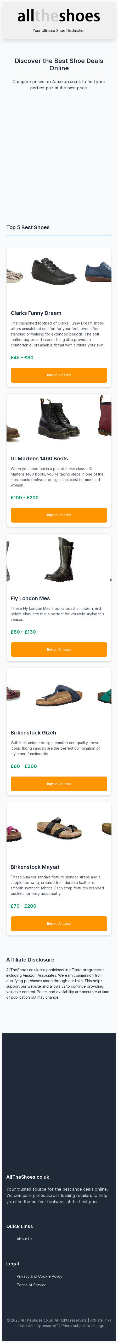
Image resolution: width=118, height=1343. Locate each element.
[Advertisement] (59, 161)
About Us (24, 1239)
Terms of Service (32, 1285)
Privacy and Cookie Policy (39, 1276)
